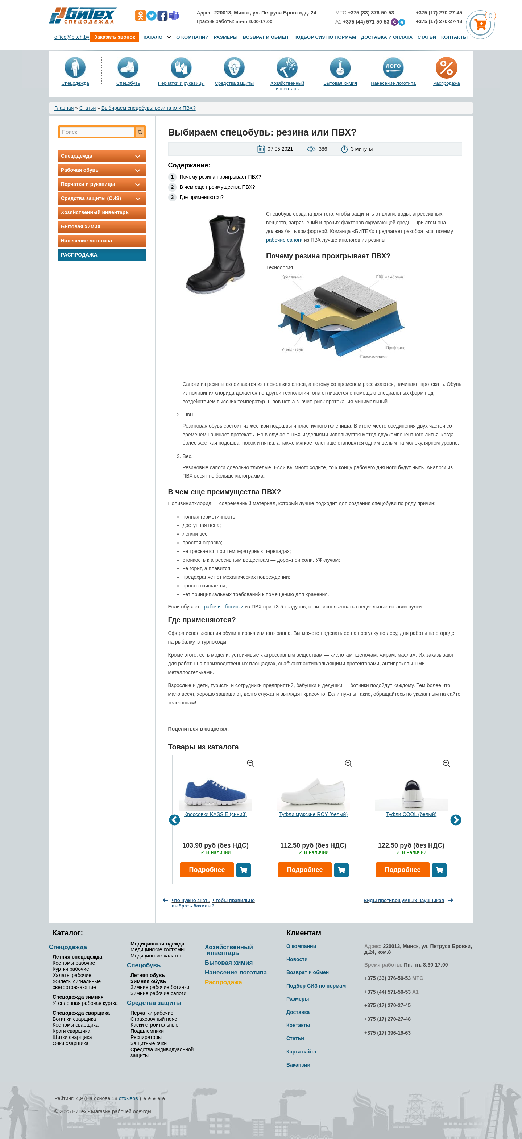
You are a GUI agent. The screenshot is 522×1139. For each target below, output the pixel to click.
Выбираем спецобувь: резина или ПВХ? (149, 108)
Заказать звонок (114, 37)
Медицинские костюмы (157, 949)
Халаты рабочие (72, 975)
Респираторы (146, 1037)
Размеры (226, 37)
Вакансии (298, 1065)
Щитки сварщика (72, 1037)
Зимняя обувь (148, 981)
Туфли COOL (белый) (411, 814)
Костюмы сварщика (76, 1025)
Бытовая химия (340, 83)
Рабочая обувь (102, 170)
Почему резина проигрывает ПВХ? (220, 177)
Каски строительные (154, 1025)
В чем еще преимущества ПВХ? (217, 187)
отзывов (128, 1098)
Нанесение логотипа (393, 83)
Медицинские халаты (155, 956)
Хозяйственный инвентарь (287, 85)
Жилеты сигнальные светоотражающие (77, 984)
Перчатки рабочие (151, 1013)
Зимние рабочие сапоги (158, 993)
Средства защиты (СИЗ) (102, 198)
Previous (174, 820)
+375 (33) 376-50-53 (387, 978)
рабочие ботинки (223, 607)
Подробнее (207, 869)
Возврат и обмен (265, 37)
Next (456, 820)
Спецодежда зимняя (78, 997)
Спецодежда (75, 83)
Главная (64, 108)
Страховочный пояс (153, 1019)
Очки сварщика (70, 1043)
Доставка (298, 1012)
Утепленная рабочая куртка (85, 1003)
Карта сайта (301, 1052)
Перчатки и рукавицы (181, 83)
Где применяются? (202, 197)
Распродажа (446, 83)
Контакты (454, 37)
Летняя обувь (147, 975)
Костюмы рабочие (74, 963)
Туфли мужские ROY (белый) (313, 814)
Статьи (427, 37)
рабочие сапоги (284, 240)
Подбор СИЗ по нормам (324, 37)
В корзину (243, 870)
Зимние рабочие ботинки (159, 987)
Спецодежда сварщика (81, 1013)
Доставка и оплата (387, 37)
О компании (192, 37)
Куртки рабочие (71, 969)
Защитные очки (148, 1043)
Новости (297, 959)
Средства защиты (234, 83)
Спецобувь (128, 83)
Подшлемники (147, 1031)
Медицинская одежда (157, 944)
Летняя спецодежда (77, 957)
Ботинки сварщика (74, 1019)
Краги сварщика (71, 1031)
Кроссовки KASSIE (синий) (215, 814)
